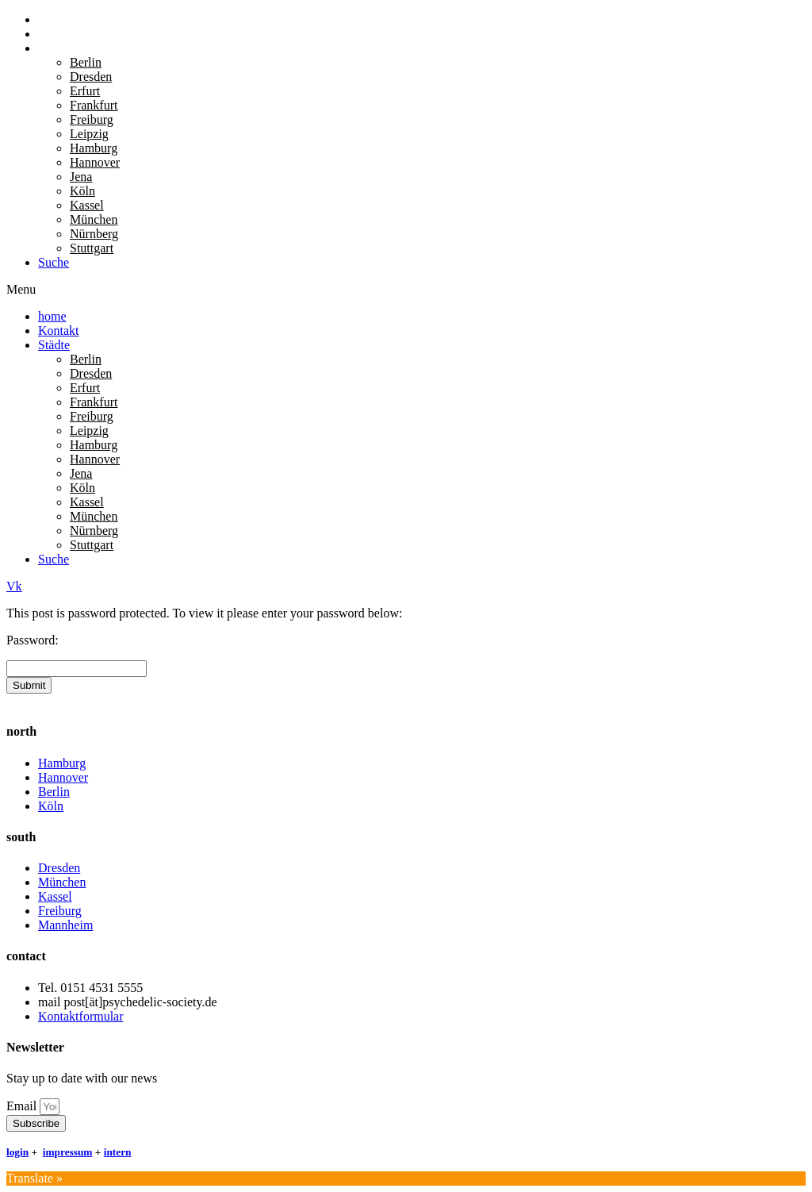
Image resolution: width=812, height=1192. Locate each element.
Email (23, 1106)
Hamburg (93, 148)
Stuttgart (91, 248)
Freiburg (91, 119)
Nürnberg (94, 233)
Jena (81, 176)
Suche (53, 262)
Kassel (87, 205)
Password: (32, 640)
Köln (82, 191)
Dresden (91, 76)
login (17, 1152)
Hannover (95, 162)
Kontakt (58, 33)
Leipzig (89, 133)
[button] (406, 290)
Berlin (86, 62)
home (52, 19)
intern (118, 1152)
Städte (54, 48)
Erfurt (85, 91)
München (93, 219)
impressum (68, 1152)
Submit (29, 685)
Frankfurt (93, 105)
